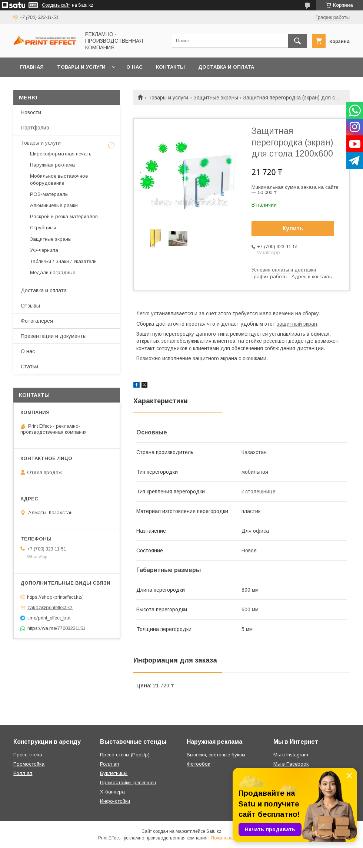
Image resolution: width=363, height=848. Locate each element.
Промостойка (28, 764)
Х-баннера (112, 792)
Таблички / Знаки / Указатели (63, 261)
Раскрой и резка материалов (64, 216)
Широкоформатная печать (60, 154)
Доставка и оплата (226, 67)
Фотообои (198, 764)
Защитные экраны (216, 98)
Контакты (170, 67)
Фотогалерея (37, 321)
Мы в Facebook (291, 764)
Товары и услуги (81, 67)
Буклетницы (113, 773)
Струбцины (43, 227)
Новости (31, 112)
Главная (32, 67)
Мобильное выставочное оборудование (59, 179)
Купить (293, 228)
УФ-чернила (44, 250)
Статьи (29, 366)
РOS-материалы (49, 194)
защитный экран (297, 324)
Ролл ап (22, 773)
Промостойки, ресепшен (128, 782)
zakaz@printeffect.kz (50, 607)
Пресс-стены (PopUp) (125, 754)
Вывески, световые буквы (216, 754)
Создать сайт (56, 5)
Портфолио (35, 128)
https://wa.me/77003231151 (56, 628)
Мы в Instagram (290, 754)
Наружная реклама (52, 165)
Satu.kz (214, 831)
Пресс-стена (27, 754)
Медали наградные (52, 272)
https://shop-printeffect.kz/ (55, 596)
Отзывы (30, 306)
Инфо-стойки (115, 801)
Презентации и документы (54, 336)
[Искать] (297, 41)
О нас (134, 67)
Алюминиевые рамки (54, 205)
